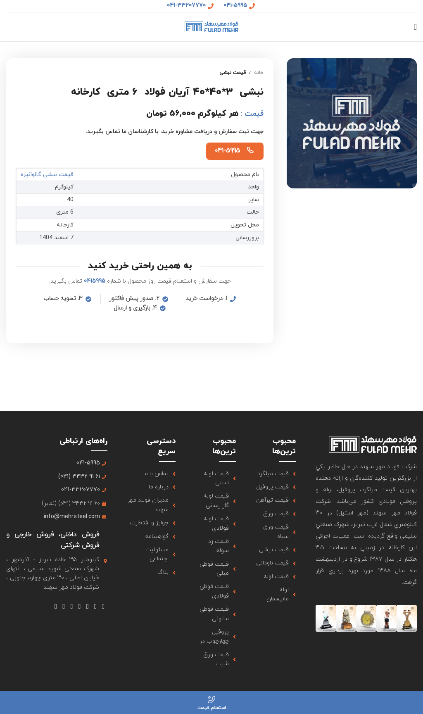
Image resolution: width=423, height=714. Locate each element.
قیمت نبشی (232, 72)
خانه (259, 72)
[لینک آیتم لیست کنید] (276, 473)
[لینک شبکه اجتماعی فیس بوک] (103, 606)
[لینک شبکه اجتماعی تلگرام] (55, 606)
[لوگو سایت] (211, 26)
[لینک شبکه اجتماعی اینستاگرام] (87, 606)
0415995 (94, 281)
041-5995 (227, 150)
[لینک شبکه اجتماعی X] (95, 606)
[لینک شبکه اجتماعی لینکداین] (64, 606)
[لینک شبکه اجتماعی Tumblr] (72, 606)
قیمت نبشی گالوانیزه (47, 174)
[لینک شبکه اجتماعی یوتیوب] (79, 606)
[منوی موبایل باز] (415, 27)
